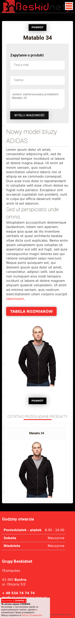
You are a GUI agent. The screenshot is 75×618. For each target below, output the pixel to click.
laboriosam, (15, 299)
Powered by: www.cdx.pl (57, 614)
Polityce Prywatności (32, 615)
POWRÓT (38, 27)
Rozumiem (14, 601)
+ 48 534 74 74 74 (18, 593)
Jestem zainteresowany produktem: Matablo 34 (37, 99)
